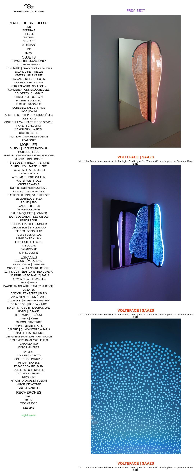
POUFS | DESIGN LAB (29, 234)
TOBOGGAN (29, 245)
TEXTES (29, 37)
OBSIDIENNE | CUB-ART (28, 96)
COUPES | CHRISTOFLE (29, 82)
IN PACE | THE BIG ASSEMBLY (29, 60)
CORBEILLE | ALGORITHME (28, 107)
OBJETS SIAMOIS (28, 184)
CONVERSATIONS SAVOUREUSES (28, 89)
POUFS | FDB (29, 202)
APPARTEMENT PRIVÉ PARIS (28, 296)
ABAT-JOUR (29, 140)
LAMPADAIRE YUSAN (28, 238)
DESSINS (28, 407)
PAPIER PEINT (28, 220)
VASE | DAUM (29, 111)
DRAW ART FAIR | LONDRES (29, 278)
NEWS (29, 52)
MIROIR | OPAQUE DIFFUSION (29, 380)
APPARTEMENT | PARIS (29, 325)
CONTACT (29, 41)
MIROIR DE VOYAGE (29, 384)
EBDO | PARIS (28, 282)
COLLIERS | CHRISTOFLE (28, 369)
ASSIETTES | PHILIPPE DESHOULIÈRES (28, 115)
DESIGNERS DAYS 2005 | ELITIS (29, 340)
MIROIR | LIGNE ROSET (29, 159)
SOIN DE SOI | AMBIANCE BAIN (28, 187)
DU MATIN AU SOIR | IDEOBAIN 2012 (29, 307)
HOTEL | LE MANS (28, 311)
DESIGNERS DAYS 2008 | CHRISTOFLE (29, 336)
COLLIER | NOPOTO (29, 355)
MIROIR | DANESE (29, 362)
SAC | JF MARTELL (29, 387)
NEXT (141, 10)
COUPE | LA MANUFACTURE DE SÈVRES (28, 122)
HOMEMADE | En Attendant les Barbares (29, 68)
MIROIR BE (28, 377)
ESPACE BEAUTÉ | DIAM (28, 366)
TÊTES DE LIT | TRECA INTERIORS (28, 162)
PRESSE (29, 33)
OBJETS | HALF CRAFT (28, 75)
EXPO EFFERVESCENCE (28, 333)
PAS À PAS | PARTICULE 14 (29, 169)
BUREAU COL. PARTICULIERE (29, 166)
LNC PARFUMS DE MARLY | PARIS (28, 275)
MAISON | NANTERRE (29, 322)
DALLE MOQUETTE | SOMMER (29, 213)
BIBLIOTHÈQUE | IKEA (29, 198)
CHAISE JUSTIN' (28, 252)
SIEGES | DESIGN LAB (28, 231)
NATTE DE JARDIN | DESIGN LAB (28, 216)
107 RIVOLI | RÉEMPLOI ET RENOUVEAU (28, 271)
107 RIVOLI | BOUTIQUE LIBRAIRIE (28, 300)
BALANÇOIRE (29, 249)
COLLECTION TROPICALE (28, 191)
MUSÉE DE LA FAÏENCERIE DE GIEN (29, 268)
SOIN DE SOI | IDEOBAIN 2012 (29, 304)
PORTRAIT (28, 30)
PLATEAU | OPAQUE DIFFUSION (29, 136)
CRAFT (29, 396)
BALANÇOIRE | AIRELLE (29, 71)
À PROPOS (28, 44)
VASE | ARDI (29, 118)
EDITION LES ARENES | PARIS (29, 293)
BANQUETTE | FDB (29, 205)
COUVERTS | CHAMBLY (29, 93)
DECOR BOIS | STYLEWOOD (29, 227)
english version (29, 415)
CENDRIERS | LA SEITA (29, 129)
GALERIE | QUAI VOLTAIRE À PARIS (29, 329)
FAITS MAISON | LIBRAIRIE (29, 264)
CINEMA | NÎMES (28, 318)
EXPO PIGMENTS (28, 347)
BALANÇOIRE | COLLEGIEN (28, 78)
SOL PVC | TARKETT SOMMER (29, 224)
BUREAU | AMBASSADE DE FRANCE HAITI (29, 155)
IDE (29, 26)
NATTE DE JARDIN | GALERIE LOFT (29, 195)
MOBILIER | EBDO (28, 151)
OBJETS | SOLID (28, 133)
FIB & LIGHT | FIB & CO (28, 242)
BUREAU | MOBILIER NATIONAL (29, 148)
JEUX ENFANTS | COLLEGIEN (28, 86)
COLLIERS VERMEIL (29, 373)
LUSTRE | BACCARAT (29, 104)
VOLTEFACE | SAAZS (28, 180)
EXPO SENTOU (29, 343)
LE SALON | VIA (29, 173)
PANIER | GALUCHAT (28, 125)
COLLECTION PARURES (28, 359)
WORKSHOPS (28, 403)
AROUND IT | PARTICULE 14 (28, 177)
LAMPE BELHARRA (28, 64)
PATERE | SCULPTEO (29, 100)
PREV (131, 10)
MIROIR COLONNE (29, 209)
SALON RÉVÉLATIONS (28, 260)
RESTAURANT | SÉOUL (28, 314)
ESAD (28, 399)
